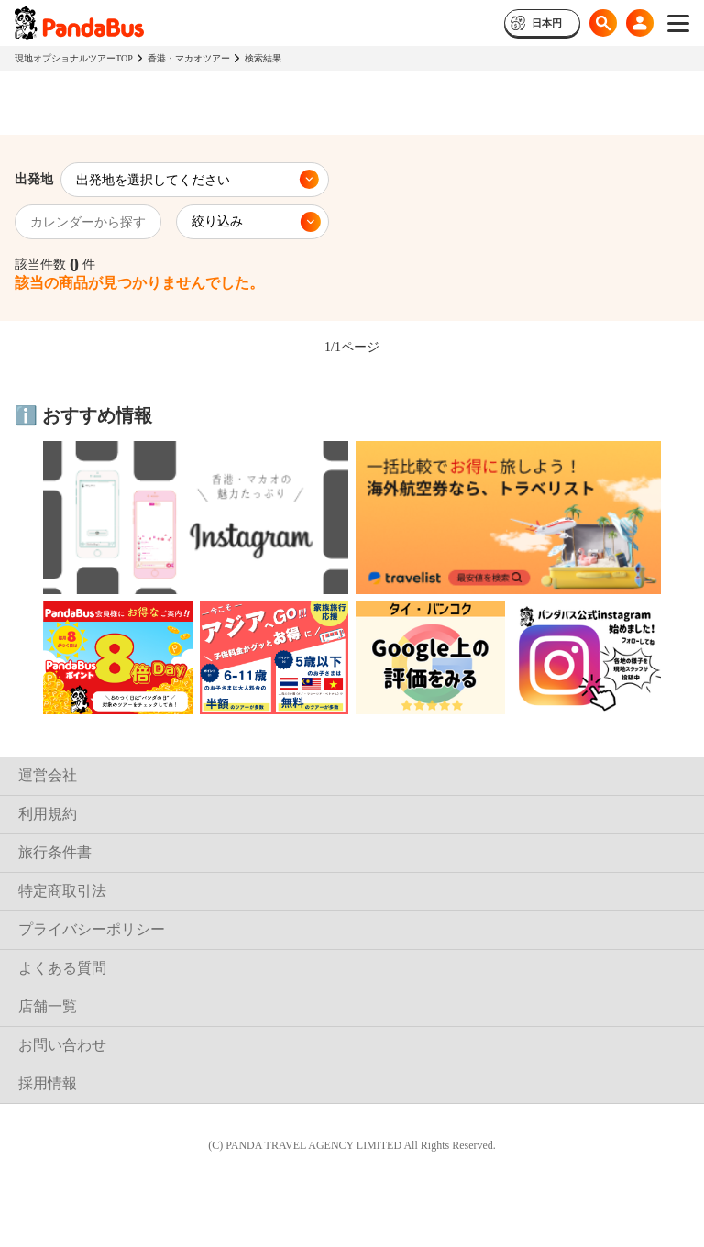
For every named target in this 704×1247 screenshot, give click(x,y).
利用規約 (47, 814)
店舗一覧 (47, 1006)
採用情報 (47, 1083)
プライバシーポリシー (91, 929)
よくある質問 (62, 968)
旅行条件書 (55, 852)
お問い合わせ (62, 1045)
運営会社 (47, 775)
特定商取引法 (62, 891)
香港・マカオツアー (189, 58)
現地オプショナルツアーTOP (74, 58)
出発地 (34, 179)
